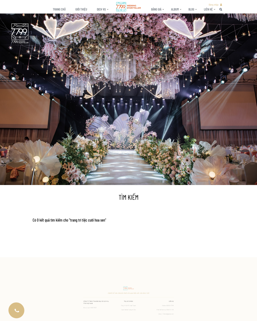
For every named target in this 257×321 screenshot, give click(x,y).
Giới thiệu (81, 9)
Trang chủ (59, 9)
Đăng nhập (213, 4)
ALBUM (175, 9)
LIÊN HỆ (208, 9)
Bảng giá (156, 9)
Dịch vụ (101, 9)
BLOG (191, 9)
